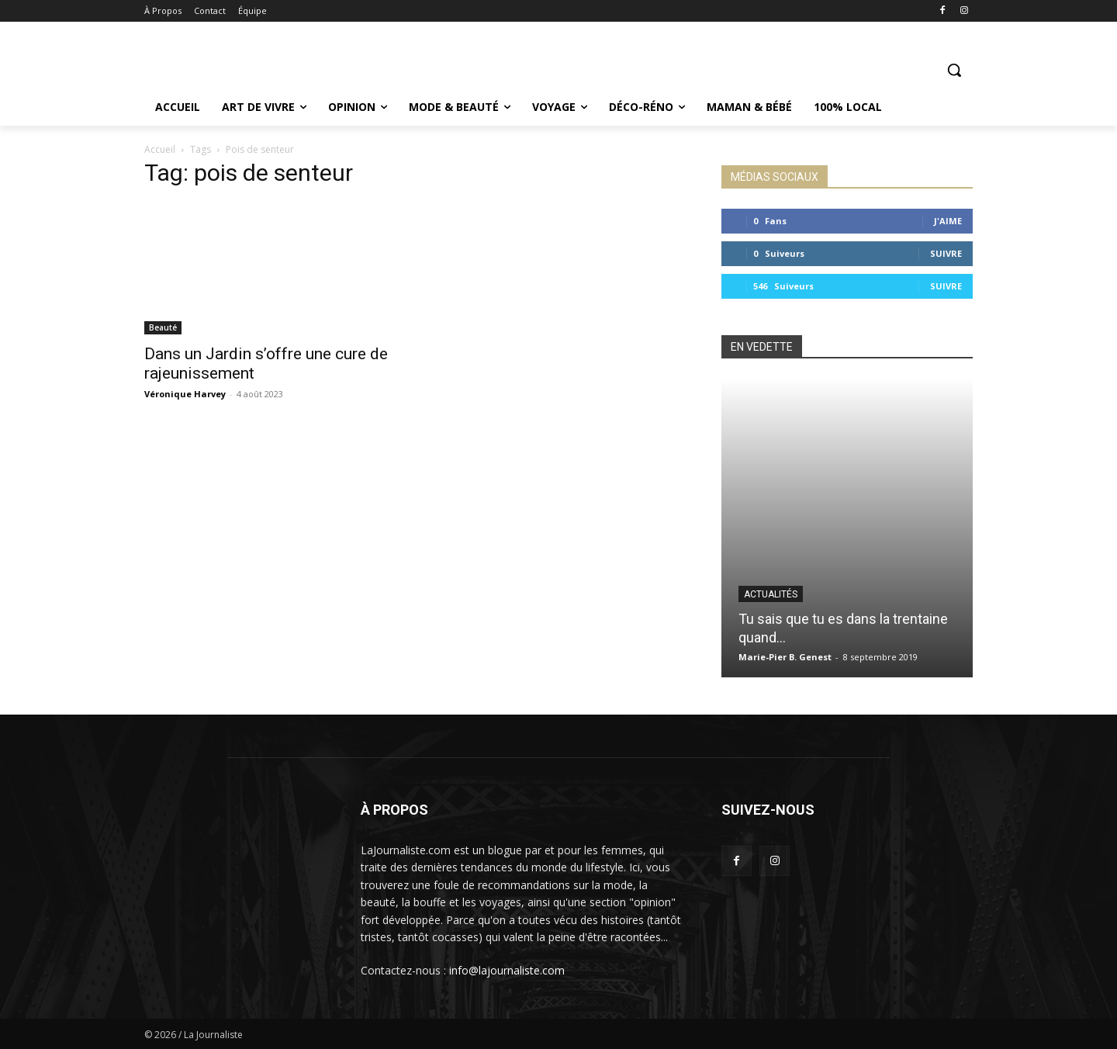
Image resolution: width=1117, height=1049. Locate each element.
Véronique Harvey (185, 394)
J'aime (948, 221)
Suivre (946, 253)
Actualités (770, 594)
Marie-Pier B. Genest (785, 657)
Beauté (163, 327)
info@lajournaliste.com (507, 970)
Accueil (159, 149)
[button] (954, 69)
